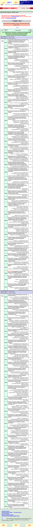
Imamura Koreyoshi (24, 322)
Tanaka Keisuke (25, 296)
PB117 (6, 141)
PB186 (6, 496)
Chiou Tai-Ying (17, 361)
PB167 (6, 267)
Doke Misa (18, 108)
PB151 (6, 164)
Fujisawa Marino (19, 475)
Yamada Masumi (18, 344)
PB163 (6, 244)
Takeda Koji (16, 321)
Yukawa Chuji (25, 181)
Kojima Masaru (18, 263)
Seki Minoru (25, 344)
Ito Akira (26, 234)
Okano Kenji (25, 174)
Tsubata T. (26, 406)
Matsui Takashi (25, 492)
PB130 (6, 347)
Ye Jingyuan (20, 206)
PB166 (6, 260)
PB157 (6, 206)
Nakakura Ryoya (24, 364)
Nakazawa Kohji (25, 67)
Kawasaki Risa (25, 65)
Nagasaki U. (19, 230)
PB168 (6, 273)
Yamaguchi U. (17, 256)
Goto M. (26, 407)
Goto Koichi (17, 378)
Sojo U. (12, 354)
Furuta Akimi (25, 315)
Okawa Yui (16, 412)
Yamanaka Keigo (24, 348)
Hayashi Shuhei (18, 356)
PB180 (6, 461)
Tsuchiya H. (18, 456)
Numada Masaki (19, 479)
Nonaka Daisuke (24, 96)
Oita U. (11, 508)
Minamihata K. (25, 153)
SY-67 (17, 27)
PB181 (6, 468)
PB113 (6, 113)
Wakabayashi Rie (16, 129)
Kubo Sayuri (25, 172)
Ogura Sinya (25, 206)
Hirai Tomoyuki (25, 479)
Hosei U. (13, 327)
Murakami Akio (25, 210)
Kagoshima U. (13, 497)
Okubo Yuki (25, 78)
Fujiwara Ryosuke (24, 98)
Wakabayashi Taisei (24, 240)
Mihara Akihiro (16, 122)
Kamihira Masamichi (24, 282)
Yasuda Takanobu (17, 383)
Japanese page (29, 0)
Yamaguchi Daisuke (24, 200)
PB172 (6, 411)
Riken (17, 98)
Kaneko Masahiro (24, 235)
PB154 (6, 186)
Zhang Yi (21, 221)
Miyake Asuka (11, 321)
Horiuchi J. (26, 188)
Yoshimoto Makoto (24, 257)
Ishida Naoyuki (15, 322)
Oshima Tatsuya (25, 45)
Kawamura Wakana (24, 92)
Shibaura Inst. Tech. (16, 251)
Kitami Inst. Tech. (15, 360)
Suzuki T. (19, 194)
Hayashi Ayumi (18, 343)
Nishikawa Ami (19, 245)
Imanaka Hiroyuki (24, 321)
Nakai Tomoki (11, 241)
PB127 (6, 331)
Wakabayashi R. (16, 406)
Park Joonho (19, 393)
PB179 (6, 455)
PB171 (6, 404)
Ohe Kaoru (17, 45)
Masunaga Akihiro (24, 86)
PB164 (6, 250)
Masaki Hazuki (18, 158)
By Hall (13, 8)
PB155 (6, 193)
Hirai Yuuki (26, 215)
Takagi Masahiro (25, 433)
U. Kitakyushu (17, 65)
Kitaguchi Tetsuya (24, 383)
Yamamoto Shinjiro (24, 355)
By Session (6, 8)
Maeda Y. (18, 450)
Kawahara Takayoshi (24, 87)
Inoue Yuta (26, 221)
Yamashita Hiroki (24, 336)
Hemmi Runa (25, 343)
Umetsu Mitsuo (25, 493)
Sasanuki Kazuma (24, 53)
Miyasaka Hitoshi (25, 356)
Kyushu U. (19, 128)
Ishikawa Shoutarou (18, 480)
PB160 (6, 227)
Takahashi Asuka (24, 120)
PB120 (6, 158)
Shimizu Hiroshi (25, 444)
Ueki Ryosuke (18, 392)
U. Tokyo (14, 389)
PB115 (6, 127)
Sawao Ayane (25, 48)
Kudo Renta (25, 462)
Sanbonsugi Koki (14, 469)
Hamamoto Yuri (16, 121)
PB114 (6, 120)
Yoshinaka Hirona (24, 44)
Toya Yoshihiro (25, 443)
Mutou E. (26, 503)
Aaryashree (26, 252)
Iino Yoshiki (20, 469)
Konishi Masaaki (25, 361)
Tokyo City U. (16, 303)
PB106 (6, 71)
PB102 (6, 48)
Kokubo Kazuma (19, 462)
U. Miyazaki (11, 44)
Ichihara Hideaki (25, 372)
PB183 (6, 479)
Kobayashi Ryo (25, 113)
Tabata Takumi (16, 377)
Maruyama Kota (18, 485)
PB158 (6, 214)
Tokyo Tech (16, 331)
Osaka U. (19, 174)
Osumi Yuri (17, 310)
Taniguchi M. (25, 502)
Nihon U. (21, 406)
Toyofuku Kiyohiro (24, 141)
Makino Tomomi (25, 72)
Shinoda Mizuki (25, 59)
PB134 (6, 371)
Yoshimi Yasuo (25, 251)
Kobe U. (16, 92)
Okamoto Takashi (24, 320)
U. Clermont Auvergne (17, 267)
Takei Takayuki (25, 498)
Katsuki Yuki (25, 371)
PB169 (6, 279)
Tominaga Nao (25, 66)
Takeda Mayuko (20, 207)
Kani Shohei (19, 252)
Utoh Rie (19, 349)
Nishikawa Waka (24, 354)
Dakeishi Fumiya (24, 485)
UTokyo (13, 450)
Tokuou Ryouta (25, 411)
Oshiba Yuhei (16, 337)
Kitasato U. (19, 492)
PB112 (6, 107)
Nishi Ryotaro (17, 227)
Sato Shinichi (19, 395)
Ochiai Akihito (25, 463)
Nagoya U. (13, 234)
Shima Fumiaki (25, 73)
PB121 (6, 296)
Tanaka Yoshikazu (16, 493)
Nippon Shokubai (16, 72)
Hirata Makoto (25, 508)
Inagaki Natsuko (25, 391)
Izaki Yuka (16, 355)
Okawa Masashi (18, 391)
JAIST (11, 433)
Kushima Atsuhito (18, 399)
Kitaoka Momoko (24, 158)
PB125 (6, 320)
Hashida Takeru (18, 371)
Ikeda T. (18, 153)
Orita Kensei (19, 411)
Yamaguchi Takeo (24, 338)
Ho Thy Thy (25, 71)
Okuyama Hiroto (25, 337)
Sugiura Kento (19, 234)
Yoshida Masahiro (16, 498)
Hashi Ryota (25, 207)
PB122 (6, 302)
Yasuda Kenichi (25, 80)
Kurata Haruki (25, 382)
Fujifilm (11, 79)
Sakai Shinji (26, 263)
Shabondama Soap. (16, 86)
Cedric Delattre (25, 267)
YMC (14, 502)
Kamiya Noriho (25, 129)
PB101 (6, 42)
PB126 (6, 326)
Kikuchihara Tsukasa (24, 309)
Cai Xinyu (11, 390)
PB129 (6, 342)
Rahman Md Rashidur (23, 280)
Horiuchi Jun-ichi (17, 115)
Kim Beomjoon (25, 393)
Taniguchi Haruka (19, 114)
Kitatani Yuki (18, 273)
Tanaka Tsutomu (25, 93)
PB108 (6, 85)
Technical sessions (15, 16)
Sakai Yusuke (25, 222)
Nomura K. (19, 188)
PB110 (6, 96)
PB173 (6, 417)
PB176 (6, 437)
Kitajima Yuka (25, 85)
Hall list (3, 2)
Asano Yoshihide (24, 394)
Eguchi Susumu (25, 230)
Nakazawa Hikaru (19, 491)
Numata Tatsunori (24, 121)
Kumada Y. (26, 189)
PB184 (6, 485)
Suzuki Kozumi (25, 279)
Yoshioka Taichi (25, 303)
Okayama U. (11, 320)
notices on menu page (11, 18)
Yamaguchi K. (25, 405)
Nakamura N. (25, 450)
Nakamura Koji (25, 135)
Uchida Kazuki (25, 429)
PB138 (6, 398)
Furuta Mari (25, 128)
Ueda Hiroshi (25, 384)
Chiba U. (11, 343)
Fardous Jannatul (12, 222)
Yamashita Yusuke (24, 497)
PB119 (6, 152)
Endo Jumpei (19, 287)
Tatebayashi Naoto (24, 165)
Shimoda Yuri (18, 348)
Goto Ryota (25, 266)
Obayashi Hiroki (16, 136)
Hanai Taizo (14, 210)
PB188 (6, 506)
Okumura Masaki (16, 372)
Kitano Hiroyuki (25, 287)
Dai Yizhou (26, 390)
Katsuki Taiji (25, 491)
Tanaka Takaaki (25, 464)
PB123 (6, 308)
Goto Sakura (19, 437)
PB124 (6, 314)
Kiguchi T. (26, 327)
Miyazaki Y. (20, 327)
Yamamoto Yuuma (24, 468)
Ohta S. (26, 451)
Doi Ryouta (18, 222)
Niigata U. (12, 462)
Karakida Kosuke (19, 463)
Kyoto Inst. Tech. (16, 113)
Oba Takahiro (25, 79)
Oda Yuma (19, 320)
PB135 (6, 377)
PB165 (6, 255)
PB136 (6, 382)
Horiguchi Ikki (17, 268)
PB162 (6, 239)
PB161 (6, 234)
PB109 (6, 91)
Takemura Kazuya (24, 331)
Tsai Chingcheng (18, 390)
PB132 (6, 359)
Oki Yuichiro (25, 399)
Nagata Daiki (18, 354)
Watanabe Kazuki (24, 360)
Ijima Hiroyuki (25, 223)
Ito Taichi (26, 395)
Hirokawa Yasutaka (24, 209)
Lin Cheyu (26, 389)
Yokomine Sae (19, 66)
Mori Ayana (18, 102)
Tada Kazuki (17, 443)
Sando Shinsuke (25, 392)
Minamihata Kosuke (15, 148)
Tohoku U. (19, 394)
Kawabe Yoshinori (24, 281)
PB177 (6, 443)
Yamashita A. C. (25, 328)
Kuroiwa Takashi (11, 38)
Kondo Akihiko (17, 93)
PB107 (6, 78)
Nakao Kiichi (25, 114)
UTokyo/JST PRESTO (18, 451)
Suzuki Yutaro (25, 245)
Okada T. (19, 502)
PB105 (6, 65)
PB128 (6, 336)
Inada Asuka (18, 44)
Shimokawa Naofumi (17, 433)
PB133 (6, 364)
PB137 (6, 390)
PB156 (6, 199)
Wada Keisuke (11, 36)
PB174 (6, 423)
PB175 (6, 430)
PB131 (6, 353)
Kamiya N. (21, 407)
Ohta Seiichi (13, 392)
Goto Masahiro (25, 130)
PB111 (6, 102)
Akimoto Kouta (25, 256)
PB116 (6, 134)
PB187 (6, 501)
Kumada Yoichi (25, 115)
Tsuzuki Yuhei (17, 508)
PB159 (6, 220)
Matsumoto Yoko (25, 373)
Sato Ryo (26, 423)
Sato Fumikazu (18, 79)
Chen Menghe (20, 389)
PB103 (6, 53)
